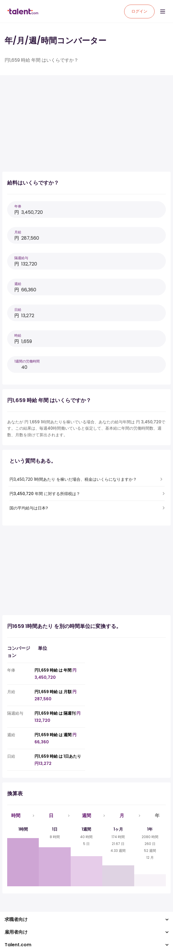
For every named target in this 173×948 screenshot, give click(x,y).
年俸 (17, 206)
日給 (17, 309)
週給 (17, 283)
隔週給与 (21, 257)
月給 (17, 232)
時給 (17, 335)
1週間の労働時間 (27, 361)
